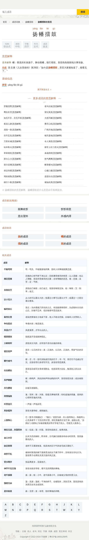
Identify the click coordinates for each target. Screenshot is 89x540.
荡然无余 (8, 483)
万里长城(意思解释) (12, 141)
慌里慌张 (8, 337)
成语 (56, 531)
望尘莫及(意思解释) (53, 112)
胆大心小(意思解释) (12, 159)
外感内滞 (66, 216)
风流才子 (8, 330)
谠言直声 (8, 351)
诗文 (40, 531)
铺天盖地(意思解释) (53, 135)
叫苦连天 (8, 404)
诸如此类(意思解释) (53, 182)
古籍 (24, 531)
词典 (50, 531)
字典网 (44, 537)
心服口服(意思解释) (53, 170)
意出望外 (23, 216)
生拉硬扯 (8, 370)
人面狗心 (8, 420)
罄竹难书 (8, 361)
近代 (36, 45)
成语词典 (16, 22)
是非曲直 (8, 491)
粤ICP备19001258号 (58, 537)
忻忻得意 (66, 209)
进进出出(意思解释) (53, 176)
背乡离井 (8, 462)
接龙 (45, 45)
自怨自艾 (8, 290)
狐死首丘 (8, 309)
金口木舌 (8, 438)
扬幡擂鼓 (29, 22)
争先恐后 (8, 323)
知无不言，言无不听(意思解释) (17, 118)
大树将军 (8, 343)
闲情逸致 (8, 396)
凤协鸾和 (8, 410)
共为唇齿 (8, 388)
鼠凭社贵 (8, 317)
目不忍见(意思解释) (12, 135)
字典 (45, 531)
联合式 (7, 45)
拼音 (4, 85)
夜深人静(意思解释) (12, 124)
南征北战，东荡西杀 (13, 430)
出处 (4, 67)
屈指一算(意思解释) (12, 130)
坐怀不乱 (8, 454)
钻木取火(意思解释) (12, 147)
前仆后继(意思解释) (12, 165)
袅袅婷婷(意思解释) (53, 153)
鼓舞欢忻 (23, 209)
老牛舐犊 (8, 475)
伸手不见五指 (10, 468)
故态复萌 (8, 446)
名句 (35, 531)
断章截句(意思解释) (53, 165)
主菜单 (86, 4)
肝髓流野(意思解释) (12, 106)
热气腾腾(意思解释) (53, 159)
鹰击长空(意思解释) (12, 112)
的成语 (23, 236)
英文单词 (63, 531)
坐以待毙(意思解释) (12, 170)
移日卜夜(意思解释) (12, 182)
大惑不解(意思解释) (53, 118)
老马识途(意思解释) (53, 106)
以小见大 (8, 299)
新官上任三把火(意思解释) (56, 147)
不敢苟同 (8, 269)
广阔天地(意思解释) (53, 130)
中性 (17, 45)
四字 (26, 45)
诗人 (29, 531)
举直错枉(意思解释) (12, 153)
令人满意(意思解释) (53, 141)
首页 (5, 22)
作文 (70, 531)
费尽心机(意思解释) (53, 124)
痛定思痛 (8, 279)
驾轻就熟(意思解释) (12, 176)
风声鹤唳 (8, 380)
